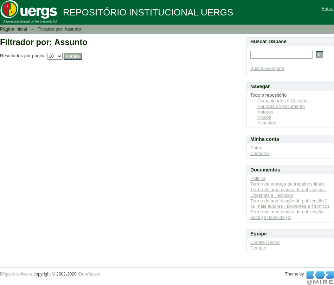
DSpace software (16, 274)
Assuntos (266, 122)
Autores (265, 112)
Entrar (328, 8)
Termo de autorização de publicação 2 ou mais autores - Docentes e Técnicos (289, 203)
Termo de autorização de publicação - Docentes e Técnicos (288, 192)
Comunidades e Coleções (283, 100)
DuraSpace (89, 274)
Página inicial (13, 29)
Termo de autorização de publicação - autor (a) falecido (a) (288, 214)
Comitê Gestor (265, 242)
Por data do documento (281, 106)
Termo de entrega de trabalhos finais (287, 184)
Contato (258, 248)
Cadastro (259, 153)
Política (257, 178)
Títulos (264, 117)
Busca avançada (267, 68)
